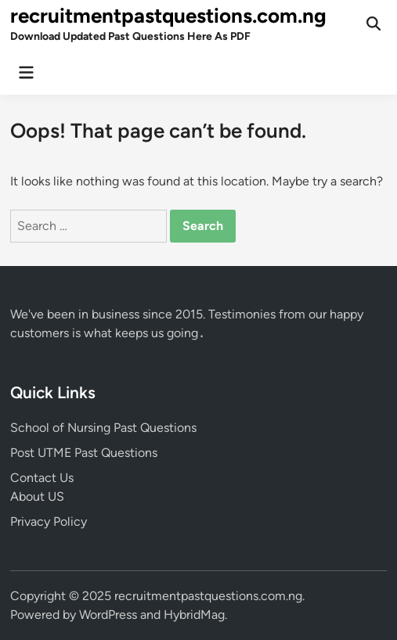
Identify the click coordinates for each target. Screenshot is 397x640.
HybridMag (194, 614)
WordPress (108, 614)
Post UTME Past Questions (83, 452)
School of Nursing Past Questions (103, 427)
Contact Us (42, 477)
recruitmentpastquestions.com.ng (168, 15)
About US (37, 496)
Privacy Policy (48, 521)
